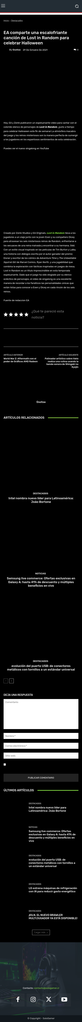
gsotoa (16, 50)
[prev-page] (6, 681)
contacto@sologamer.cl (46, 988)
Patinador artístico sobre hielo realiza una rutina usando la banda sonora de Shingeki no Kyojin (61, 362)
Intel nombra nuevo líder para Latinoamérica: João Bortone (40, 500)
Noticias (24, 27)
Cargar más (41, 932)
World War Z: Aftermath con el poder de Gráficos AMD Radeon (21, 360)
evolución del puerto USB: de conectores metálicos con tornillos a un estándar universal (41, 667)
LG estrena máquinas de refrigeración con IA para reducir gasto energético (53, 890)
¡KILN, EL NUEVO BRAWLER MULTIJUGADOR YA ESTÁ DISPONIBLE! (53, 916)
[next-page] (11, 681)
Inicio (6, 20)
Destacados (17, 20)
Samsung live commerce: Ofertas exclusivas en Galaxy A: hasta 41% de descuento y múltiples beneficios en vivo (41, 581)
